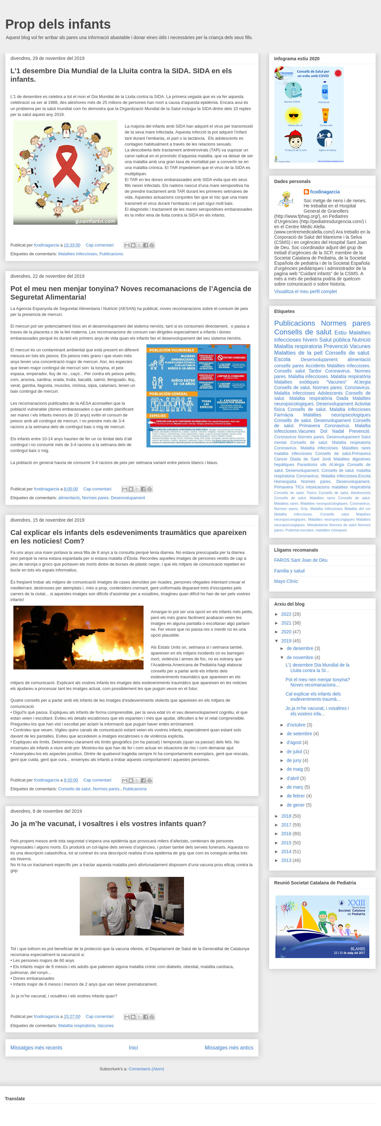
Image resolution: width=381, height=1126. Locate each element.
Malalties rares (356, 448)
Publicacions (111, 253)
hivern (310, 340)
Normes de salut (343, 525)
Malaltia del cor (358, 509)
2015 (287, 842)
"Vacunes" (336, 382)
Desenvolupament (319, 359)
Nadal (338, 431)
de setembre (300, 733)
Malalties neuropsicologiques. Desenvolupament (322, 401)
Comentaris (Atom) (146, 1068)
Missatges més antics (229, 1047)
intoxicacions (318, 487)
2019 (287, 640)
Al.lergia (362, 382)
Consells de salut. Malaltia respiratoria (330, 442)
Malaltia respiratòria (76, 1025)
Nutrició (361, 340)
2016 (287, 833)
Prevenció (336, 346)
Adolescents (330, 393)
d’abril (293, 778)
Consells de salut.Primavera (343, 453)
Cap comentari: (101, 245)
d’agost (295, 742)
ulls (323, 464)
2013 (287, 860)
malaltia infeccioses (293, 453)
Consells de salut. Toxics (295, 493)
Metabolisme (317, 525)
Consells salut (289, 370)
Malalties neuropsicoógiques (331, 519)
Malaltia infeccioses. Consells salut (311, 514)
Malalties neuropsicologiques (337, 414)
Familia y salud (289, 570)
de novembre (301, 657)
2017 (287, 824)
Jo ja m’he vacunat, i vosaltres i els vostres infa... (317, 711)
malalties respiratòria (351, 487)
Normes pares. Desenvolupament (113, 497)
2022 (287, 614)
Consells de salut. (348, 353)
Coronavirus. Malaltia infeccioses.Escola (333, 476)
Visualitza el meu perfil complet (305, 291)
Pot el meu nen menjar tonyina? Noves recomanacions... (318, 682)
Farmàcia (283, 414)
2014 (287, 851)
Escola (282, 359)
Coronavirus (285, 437)
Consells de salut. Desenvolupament (312, 420)
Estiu (340, 333)
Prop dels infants (58, 24)
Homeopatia (285, 481)
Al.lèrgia (337, 464)
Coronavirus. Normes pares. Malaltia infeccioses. (322, 373)
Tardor (315, 370)
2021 (287, 623)
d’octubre (296, 724)
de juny (295, 760)
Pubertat (292, 530)
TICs (299, 487)
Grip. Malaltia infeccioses (322, 509)
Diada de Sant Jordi (310, 459)
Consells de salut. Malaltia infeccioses (329, 409)
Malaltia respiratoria (298, 346)
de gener (296, 805)
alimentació (69, 497)
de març (295, 787)
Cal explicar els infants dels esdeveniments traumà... (313, 696)
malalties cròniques (331, 530)
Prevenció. (360, 431)
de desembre (301, 648)
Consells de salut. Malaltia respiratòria (322, 395)
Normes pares (346, 323)
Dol (323, 431)
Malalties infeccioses (77, 253)
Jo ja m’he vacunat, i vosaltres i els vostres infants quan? (108, 824)
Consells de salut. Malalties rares (304, 498)
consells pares (289, 365)
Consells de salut (303, 332)
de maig (295, 769)
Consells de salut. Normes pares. (89, 788)
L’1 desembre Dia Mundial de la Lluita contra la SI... (317, 667)
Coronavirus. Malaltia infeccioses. (306, 448)
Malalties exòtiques (296, 382)
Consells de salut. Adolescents (344, 493)
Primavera (283, 487)
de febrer (296, 795)
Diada (342, 398)
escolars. (307, 530)
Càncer (281, 459)
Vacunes (105, 1025)
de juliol (295, 751)
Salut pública (334, 340)
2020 (287, 631)
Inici (133, 1047)
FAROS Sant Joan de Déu (300, 560)
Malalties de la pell (298, 353)
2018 (287, 816)
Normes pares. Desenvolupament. (336, 481)
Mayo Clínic (286, 581)
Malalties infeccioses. (349, 365)
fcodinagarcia (325, 191)
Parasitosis (307, 464)
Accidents (315, 365)
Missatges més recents (36, 1047)
